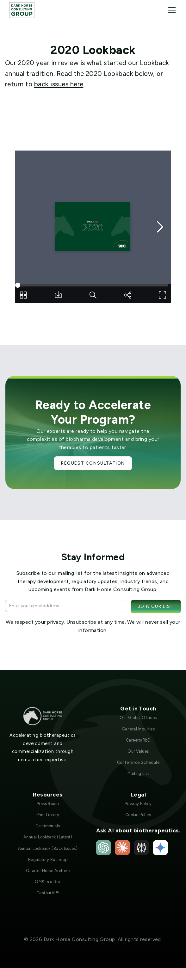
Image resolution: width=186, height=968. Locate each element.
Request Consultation (93, 463)
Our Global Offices (138, 717)
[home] (21, 10)
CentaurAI (47, 893)
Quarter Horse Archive (48, 870)
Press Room (48, 803)
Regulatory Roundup (48, 859)
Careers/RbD (138, 740)
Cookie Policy (138, 814)
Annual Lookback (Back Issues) (48, 848)
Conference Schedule (138, 762)
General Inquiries (138, 729)
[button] (170, 10)
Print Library (47, 814)
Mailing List (138, 773)
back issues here (59, 84)
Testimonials (47, 825)
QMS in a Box (48, 881)
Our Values (138, 751)
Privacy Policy (138, 803)
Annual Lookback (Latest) (47, 837)
